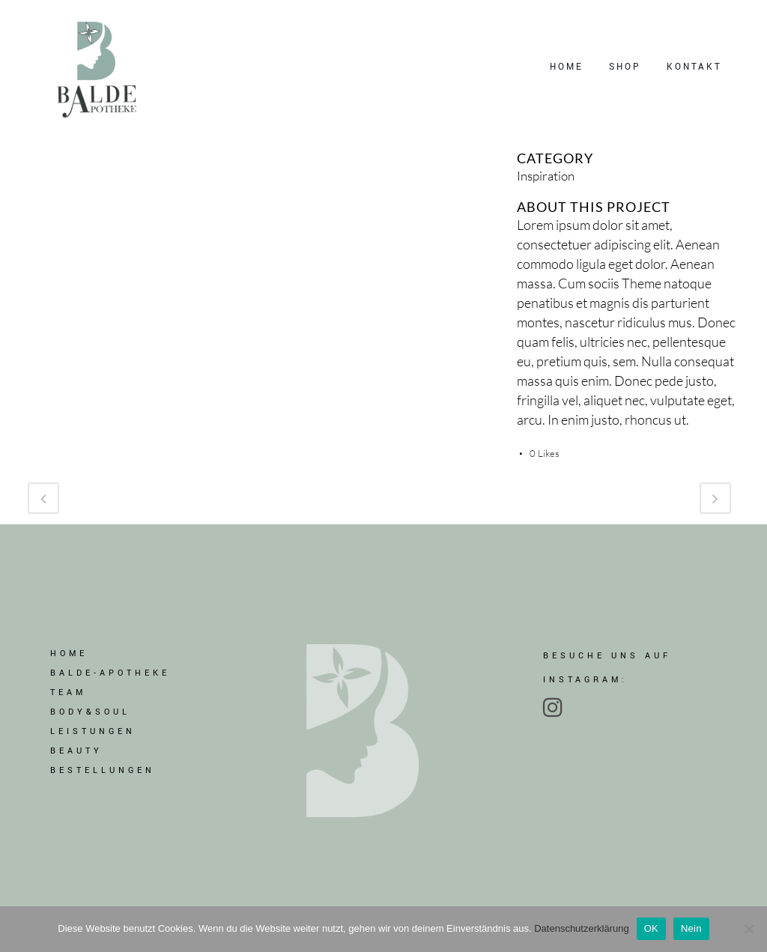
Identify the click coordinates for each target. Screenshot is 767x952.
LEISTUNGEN (93, 733)
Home (69, 655)
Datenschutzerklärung (581, 928)
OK (651, 928)
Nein (691, 928)
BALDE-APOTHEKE (110, 674)
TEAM (68, 694)
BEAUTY (76, 752)
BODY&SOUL (90, 713)
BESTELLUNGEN (102, 771)
